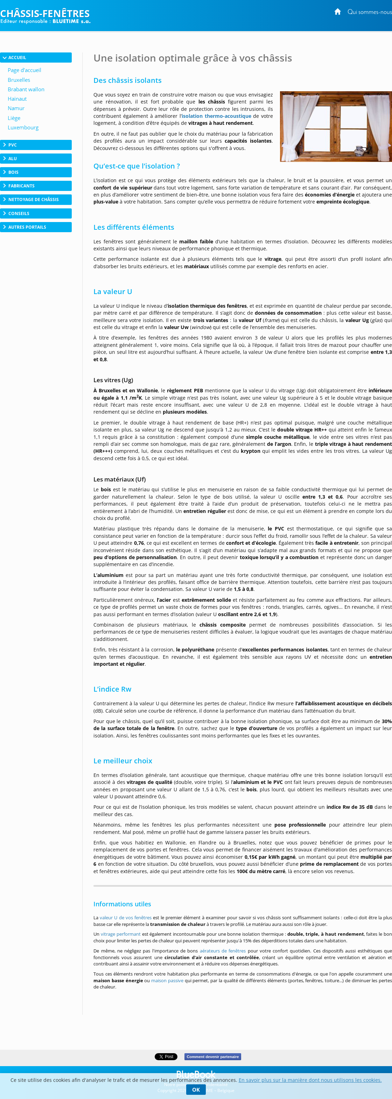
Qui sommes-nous (370, 12)
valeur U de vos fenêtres (125, 917)
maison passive (167, 980)
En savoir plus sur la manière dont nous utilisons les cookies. (310, 1080)
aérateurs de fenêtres (224, 951)
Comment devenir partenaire (213, 1057)
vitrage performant (121, 934)
